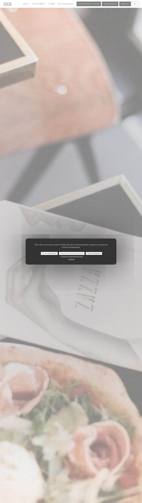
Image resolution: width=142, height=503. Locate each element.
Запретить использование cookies (71, 253)
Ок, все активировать (49, 253)
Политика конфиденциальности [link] (72, 257)
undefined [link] (71, 259)
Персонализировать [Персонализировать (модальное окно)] (94, 253)
